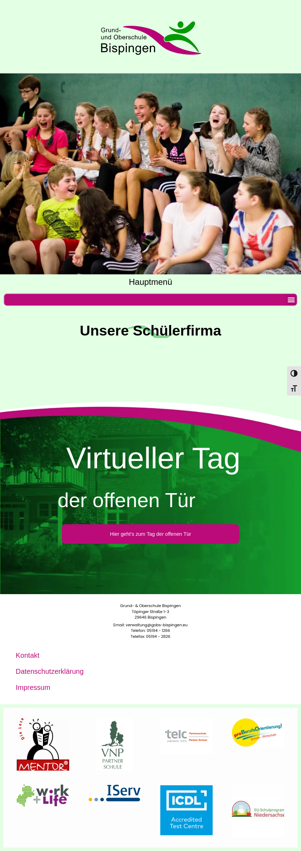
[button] (291, 299)
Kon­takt (27, 655)
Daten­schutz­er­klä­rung (50, 671)
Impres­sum (33, 687)
